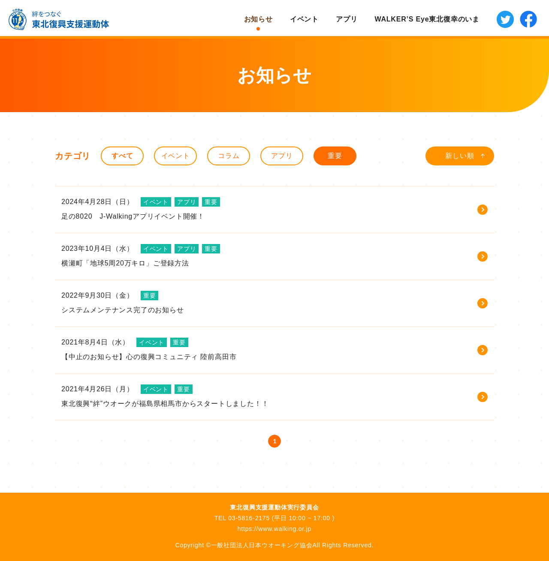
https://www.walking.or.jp (275, 528)
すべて (122, 155)
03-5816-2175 (249, 518)
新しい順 (459, 155)
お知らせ (258, 19)
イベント (304, 19)
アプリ (346, 19)
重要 (335, 155)
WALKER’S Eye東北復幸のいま (427, 19)
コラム (228, 155)
